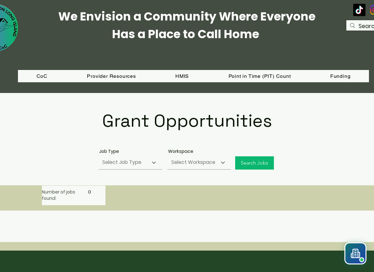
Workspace (180, 151)
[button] (340, 76)
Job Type (109, 151)
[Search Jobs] (254, 163)
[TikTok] (359, 10)
